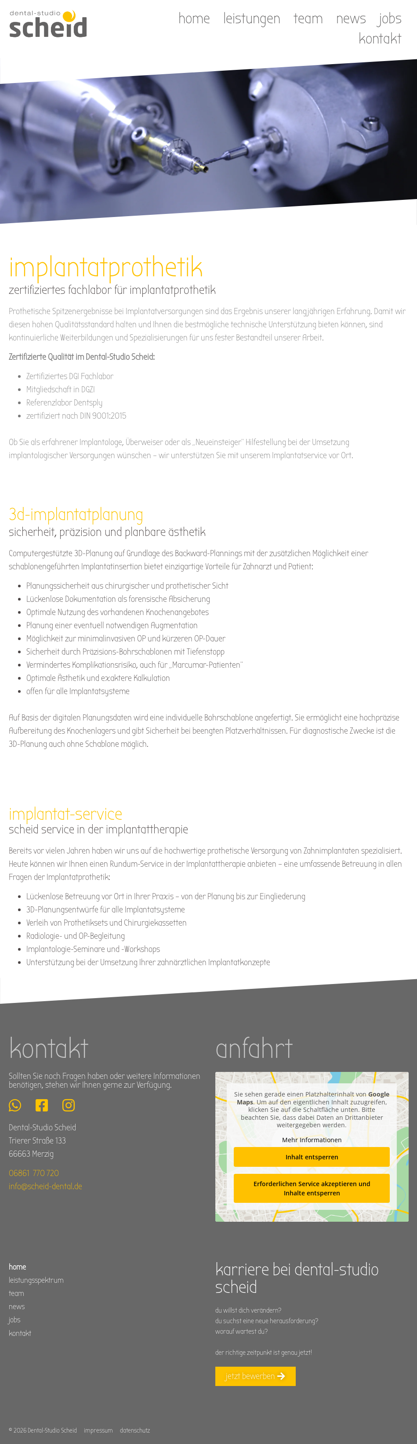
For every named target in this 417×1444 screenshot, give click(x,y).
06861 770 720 (34, 1173)
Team (308, 18)
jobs (390, 18)
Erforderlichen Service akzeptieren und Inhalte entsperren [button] (311, 1188)
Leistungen (251, 18)
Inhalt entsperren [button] (311, 1157)
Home (194, 18)
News (351, 18)
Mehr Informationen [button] (311, 1140)
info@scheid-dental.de (45, 1186)
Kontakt (380, 38)
